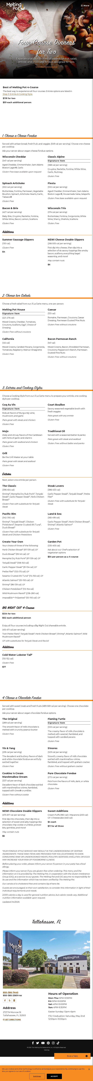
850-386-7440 (10, 1016)
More (85, 5)
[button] (72, 1056)
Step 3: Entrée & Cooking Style (17, 94)
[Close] (89, 1071)
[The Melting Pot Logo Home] (16, 6)
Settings (37, 1078)
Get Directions (12, 1044)
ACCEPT (54, 1078)
